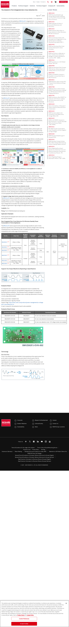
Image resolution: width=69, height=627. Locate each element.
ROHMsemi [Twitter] (30, 441)
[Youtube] (42, 441)
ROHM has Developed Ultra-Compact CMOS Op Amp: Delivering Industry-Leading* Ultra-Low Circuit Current (57, 69)
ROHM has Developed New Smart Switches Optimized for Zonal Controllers (56, 47)
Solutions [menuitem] (32, 6)
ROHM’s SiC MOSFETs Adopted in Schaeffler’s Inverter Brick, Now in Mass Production (57, 76)
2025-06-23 (51, 111)
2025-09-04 (51, 72)
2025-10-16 (51, 21)
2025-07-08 (51, 87)
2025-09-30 (51, 44)
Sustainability (20, 426)
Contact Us (43, 1)
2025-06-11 (51, 126)
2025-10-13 (51, 28)
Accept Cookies (24, 623)
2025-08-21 (51, 79)
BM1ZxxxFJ (23, 21)
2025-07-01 (51, 95)
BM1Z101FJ (4, 255)
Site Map (43, 449)
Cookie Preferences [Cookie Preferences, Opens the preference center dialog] (24, 618)
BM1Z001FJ (4, 242)
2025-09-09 (51, 65)
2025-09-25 (51, 51)
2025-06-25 (51, 104)
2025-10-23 (51, 13)
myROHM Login (63, 1)
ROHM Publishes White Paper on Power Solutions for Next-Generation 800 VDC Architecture (57, 32)
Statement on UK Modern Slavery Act (58, 451)
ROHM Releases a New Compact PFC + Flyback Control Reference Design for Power (57, 83)
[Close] (66, 603)
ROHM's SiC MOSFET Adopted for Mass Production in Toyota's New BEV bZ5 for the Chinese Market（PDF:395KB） (57, 122)
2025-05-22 (51, 139)
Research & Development (41, 420)
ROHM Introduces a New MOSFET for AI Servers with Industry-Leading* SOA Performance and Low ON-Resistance (57, 99)
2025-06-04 (51, 134)
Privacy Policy (35, 449)
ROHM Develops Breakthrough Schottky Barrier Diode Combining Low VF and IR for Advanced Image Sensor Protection (57, 17)
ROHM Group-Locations (59, 426)
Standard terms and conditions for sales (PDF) (35, 451)
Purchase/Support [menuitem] (41, 6)
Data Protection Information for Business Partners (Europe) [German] (34, 461)
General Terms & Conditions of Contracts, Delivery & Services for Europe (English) (34, 455)
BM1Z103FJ (4, 263)
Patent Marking (18, 451)
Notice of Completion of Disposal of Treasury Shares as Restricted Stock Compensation (57, 107)
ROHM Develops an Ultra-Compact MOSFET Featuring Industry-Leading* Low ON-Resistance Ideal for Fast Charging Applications (57, 91)
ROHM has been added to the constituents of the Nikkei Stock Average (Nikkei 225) (56, 114)
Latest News (52, 10)
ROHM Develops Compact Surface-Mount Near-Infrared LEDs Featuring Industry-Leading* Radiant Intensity (57, 142)
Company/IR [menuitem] (51, 6)
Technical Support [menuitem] (23, 6)
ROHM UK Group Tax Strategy (34, 453)
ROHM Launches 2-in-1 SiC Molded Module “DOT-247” (57, 62)
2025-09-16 (51, 60)
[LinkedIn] (38, 441)
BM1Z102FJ (4, 260)
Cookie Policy (30, 615)
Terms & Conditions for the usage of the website (23, 447)
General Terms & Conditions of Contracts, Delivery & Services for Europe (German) (34, 457)
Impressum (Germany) (7, 451)
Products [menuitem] (14, 6)
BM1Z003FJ (4, 250)
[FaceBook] (34, 441)
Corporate (19, 420)
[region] (34, 614)
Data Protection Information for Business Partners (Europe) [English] (34, 459)
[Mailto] (50, 441)
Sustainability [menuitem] (60, 6)
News (34, 1)
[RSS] (26, 441)
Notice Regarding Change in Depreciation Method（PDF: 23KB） (57, 157)
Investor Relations (22, 423)
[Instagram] (46, 441)
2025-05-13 (51, 146)
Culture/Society (39, 423)
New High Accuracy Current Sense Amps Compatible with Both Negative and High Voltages (57, 130)
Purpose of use (26, 449)
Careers (38, 1)
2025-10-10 (51, 36)
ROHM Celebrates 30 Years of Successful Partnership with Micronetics (55, 25)
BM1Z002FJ (4, 247)
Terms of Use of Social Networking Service (47, 447)
